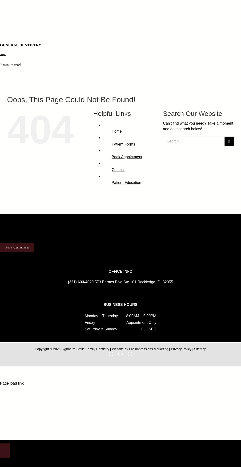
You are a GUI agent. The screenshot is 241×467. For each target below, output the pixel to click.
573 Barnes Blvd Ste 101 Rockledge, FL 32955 (134, 282)
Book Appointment (127, 157)
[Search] (229, 141)
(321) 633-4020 (81, 282)
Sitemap (200, 349)
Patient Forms (123, 144)
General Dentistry (20, 45)
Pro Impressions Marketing (148, 349)
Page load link (12, 383)
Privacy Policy (181, 349)
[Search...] (194, 141)
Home (117, 131)
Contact (118, 170)
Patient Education (126, 183)
